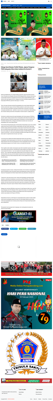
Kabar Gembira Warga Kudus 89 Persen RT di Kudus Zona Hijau (47, 117)
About (9, 1)
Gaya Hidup (42, 7)
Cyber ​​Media (21, 392)
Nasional (18, 7)
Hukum (40, 129)
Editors (20, 394)
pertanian (47, 151)
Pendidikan (7, 225)
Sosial (47, 148)
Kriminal (40, 135)
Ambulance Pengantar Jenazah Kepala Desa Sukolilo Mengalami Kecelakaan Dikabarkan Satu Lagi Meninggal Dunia (47, 92)
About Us (35, 399)
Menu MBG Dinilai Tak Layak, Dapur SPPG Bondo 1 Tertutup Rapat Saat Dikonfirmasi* (9, 160)
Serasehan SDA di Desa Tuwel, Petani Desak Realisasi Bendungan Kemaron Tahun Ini (27, 164)
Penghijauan (48, 145)
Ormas (40, 143)
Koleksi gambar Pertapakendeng (42, 87)
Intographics (9, 7)
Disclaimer (50, 399)
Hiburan (39, 7)
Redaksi (39, 399)
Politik (40, 148)
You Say (14, 7)
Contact (12, 1)
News (18, 5)
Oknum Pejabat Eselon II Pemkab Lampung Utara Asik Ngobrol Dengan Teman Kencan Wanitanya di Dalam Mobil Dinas (47, 112)
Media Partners (39, 392)
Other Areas (48, 7)
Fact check (4, 7)
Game (40, 127)
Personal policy (39, 394)
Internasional (23, 7)
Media (40, 137)
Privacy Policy (45, 399)
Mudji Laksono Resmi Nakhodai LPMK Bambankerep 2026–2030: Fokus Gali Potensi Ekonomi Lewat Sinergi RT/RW (8, 164)
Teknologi (35, 7)
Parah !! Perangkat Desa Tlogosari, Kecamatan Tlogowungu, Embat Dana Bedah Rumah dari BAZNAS (47, 107)
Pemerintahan (48, 143)
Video (21, 5)
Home (31, 399)
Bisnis (40, 124)
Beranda (4, 1)
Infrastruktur (41, 132)
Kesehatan (47, 132)
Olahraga (31, 7)
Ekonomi (27, 7)
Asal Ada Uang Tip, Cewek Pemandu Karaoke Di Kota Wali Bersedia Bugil (47, 102)
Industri (47, 129)
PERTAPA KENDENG (6, 5)
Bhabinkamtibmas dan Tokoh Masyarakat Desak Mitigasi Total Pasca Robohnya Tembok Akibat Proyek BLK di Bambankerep (27, 160)
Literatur (47, 135)
